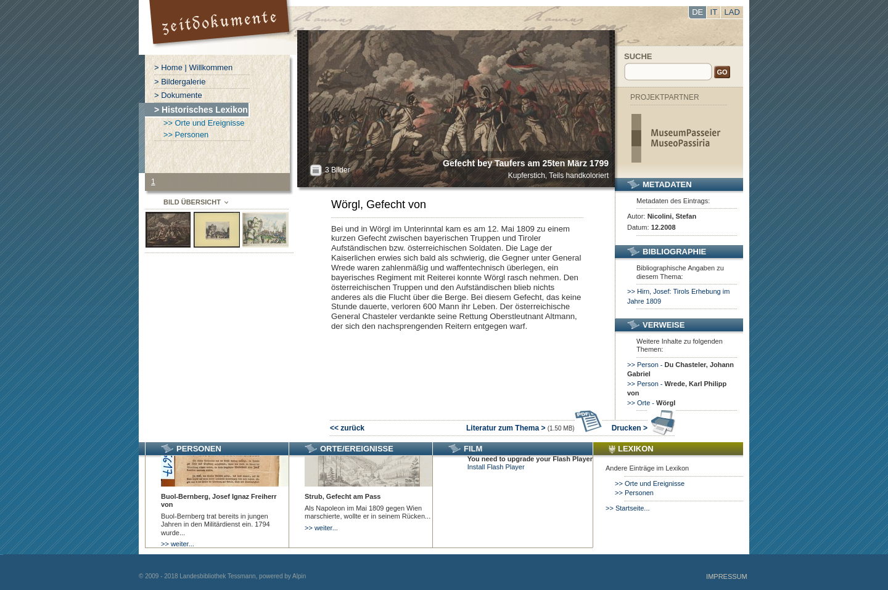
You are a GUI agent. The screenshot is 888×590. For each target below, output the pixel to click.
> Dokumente (178, 95)
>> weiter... (177, 544)
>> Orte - (651, 402)
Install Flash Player (496, 467)
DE (697, 12)
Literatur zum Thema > (534, 428)
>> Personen (185, 134)
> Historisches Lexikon (201, 110)
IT (714, 12)
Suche (638, 56)
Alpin (299, 576)
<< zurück (347, 428)
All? (316, 170)
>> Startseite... (628, 508)
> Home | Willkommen (193, 67)
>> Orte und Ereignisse (203, 122)
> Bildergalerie (179, 81)
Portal (221, 27)
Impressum (726, 576)
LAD (732, 12)
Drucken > (643, 428)
